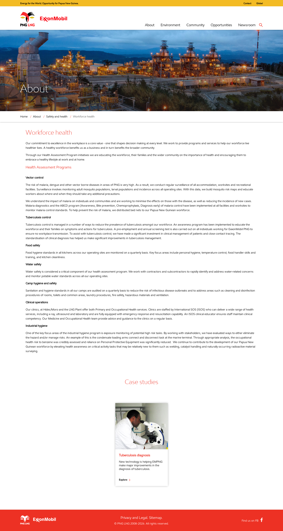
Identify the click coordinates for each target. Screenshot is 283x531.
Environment (170, 25)
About (149, 25)
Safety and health (57, 116)
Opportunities (221, 25)
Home (24, 116)
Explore (123, 479)
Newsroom (247, 25)
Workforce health (84, 116)
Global (259, 3)
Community (195, 25)
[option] (141, 444)
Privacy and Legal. (134, 517)
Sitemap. (155, 517)
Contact (247, 3)
